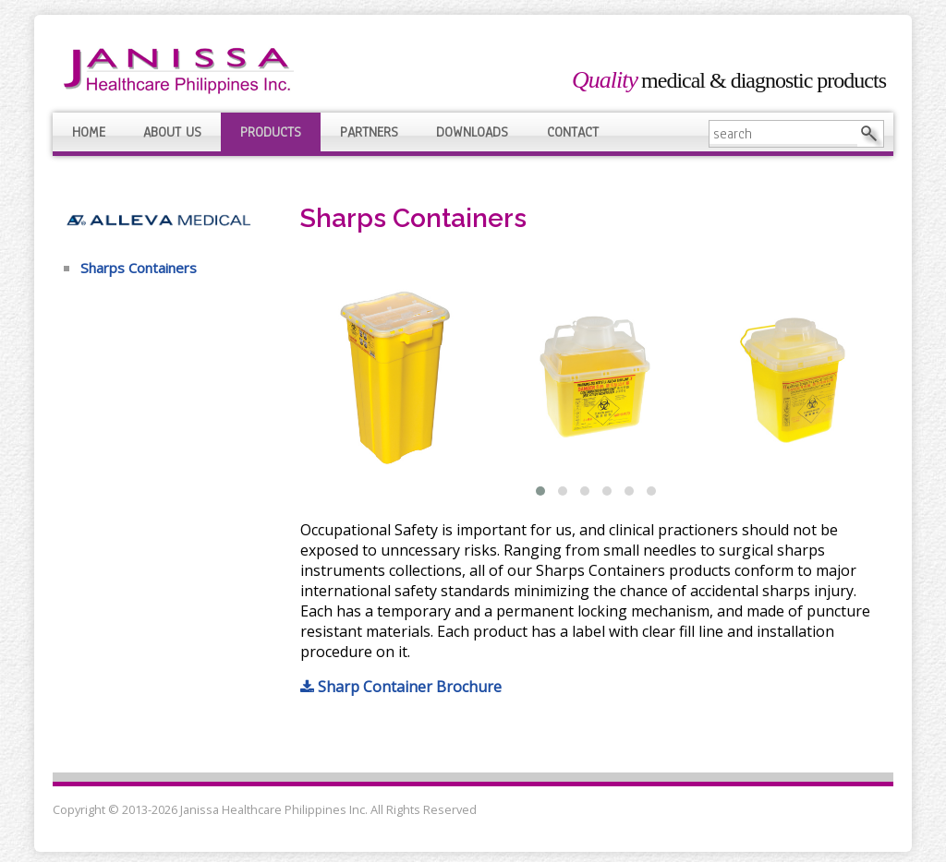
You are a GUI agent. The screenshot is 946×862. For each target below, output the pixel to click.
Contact (573, 132)
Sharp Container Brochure (401, 686)
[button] (540, 491)
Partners (369, 132)
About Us (172, 132)
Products (270, 132)
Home (88, 132)
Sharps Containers (138, 267)
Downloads (472, 132)
